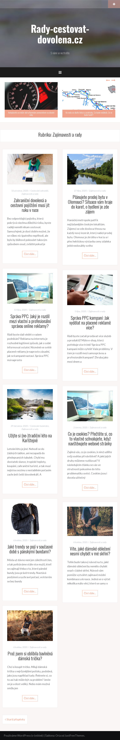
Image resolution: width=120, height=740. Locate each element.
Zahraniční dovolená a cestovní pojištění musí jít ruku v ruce (30, 205)
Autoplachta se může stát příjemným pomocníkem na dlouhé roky (31, 113)
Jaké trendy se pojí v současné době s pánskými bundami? (30, 549)
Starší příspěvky (16, 719)
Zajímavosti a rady (30, 194)
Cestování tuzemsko (39, 426)
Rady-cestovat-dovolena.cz (60, 33)
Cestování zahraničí (39, 190)
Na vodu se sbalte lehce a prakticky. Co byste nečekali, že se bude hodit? (89, 113)
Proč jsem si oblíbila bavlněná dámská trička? (30, 655)
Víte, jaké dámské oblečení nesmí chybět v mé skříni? (90, 551)
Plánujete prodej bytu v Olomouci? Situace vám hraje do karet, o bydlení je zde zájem (90, 204)
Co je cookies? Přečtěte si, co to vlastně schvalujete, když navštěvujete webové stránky (90, 438)
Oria (58, 735)
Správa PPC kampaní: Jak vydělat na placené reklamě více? (90, 323)
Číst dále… (30, 254)
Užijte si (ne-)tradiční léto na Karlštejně (30, 437)
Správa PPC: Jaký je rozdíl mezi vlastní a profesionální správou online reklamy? (30, 321)
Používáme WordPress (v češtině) (23, 735)
